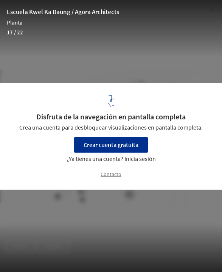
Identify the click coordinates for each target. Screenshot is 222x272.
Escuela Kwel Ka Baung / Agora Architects (63, 12)
